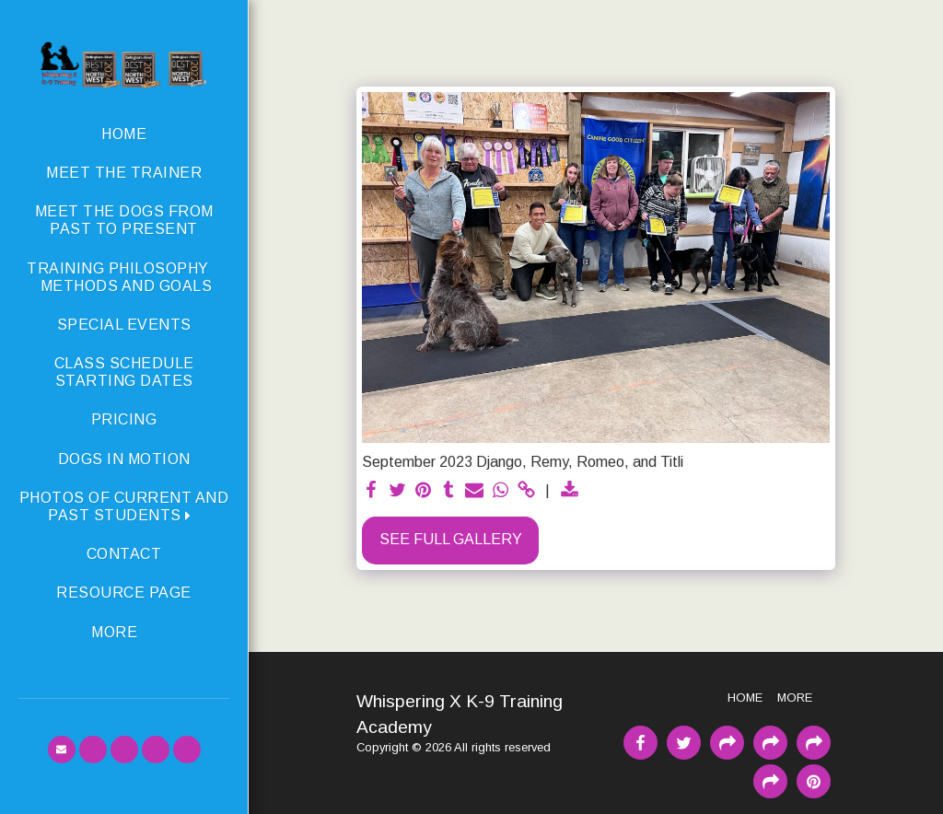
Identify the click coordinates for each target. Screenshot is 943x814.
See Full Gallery (450, 539)
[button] (123, 506)
